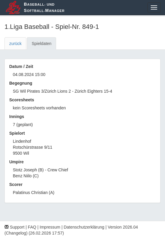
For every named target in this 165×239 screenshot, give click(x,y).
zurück (15, 43)
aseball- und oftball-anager (44, 7)
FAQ (32, 227)
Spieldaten (41, 43)
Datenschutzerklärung (84, 227)
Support (14, 227)
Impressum (50, 227)
